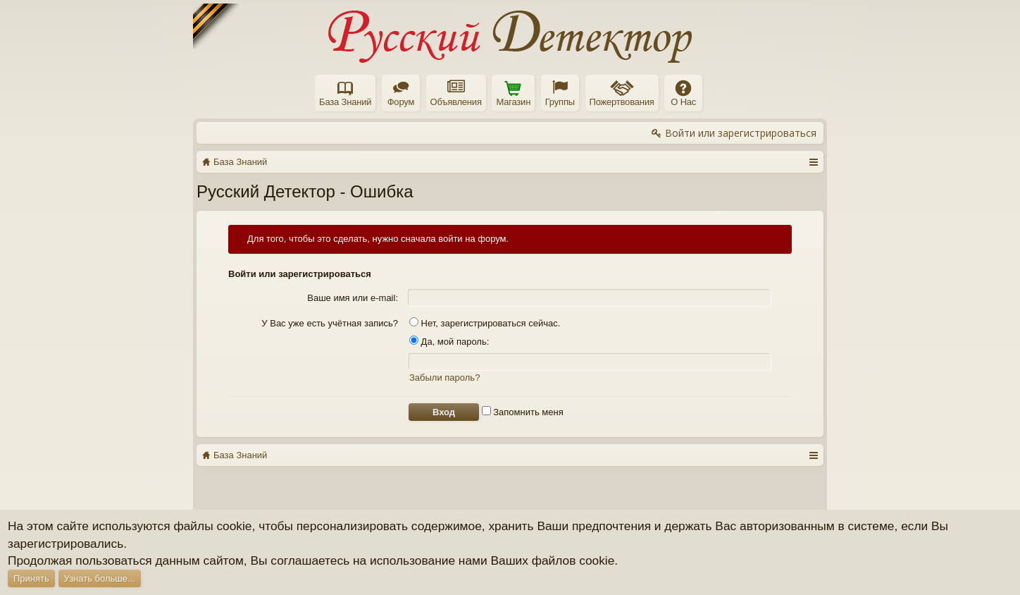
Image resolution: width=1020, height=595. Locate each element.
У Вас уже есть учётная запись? (329, 323)
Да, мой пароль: (449, 341)
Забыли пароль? (444, 377)
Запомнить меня (523, 412)
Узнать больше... (99, 578)
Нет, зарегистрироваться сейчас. (484, 323)
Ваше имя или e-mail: (352, 298)
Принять (31, 578)
